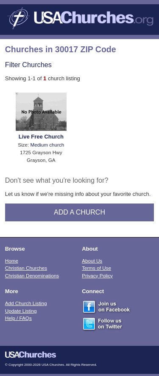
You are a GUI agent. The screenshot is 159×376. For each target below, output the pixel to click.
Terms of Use (96, 268)
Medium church (47, 144)
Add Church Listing (26, 303)
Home (11, 260)
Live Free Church (41, 136)
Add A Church (79, 212)
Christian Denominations (32, 275)
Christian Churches (26, 268)
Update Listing (21, 311)
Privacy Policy (97, 275)
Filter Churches (28, 64)
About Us (92, 260)
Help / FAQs (18, 318)
